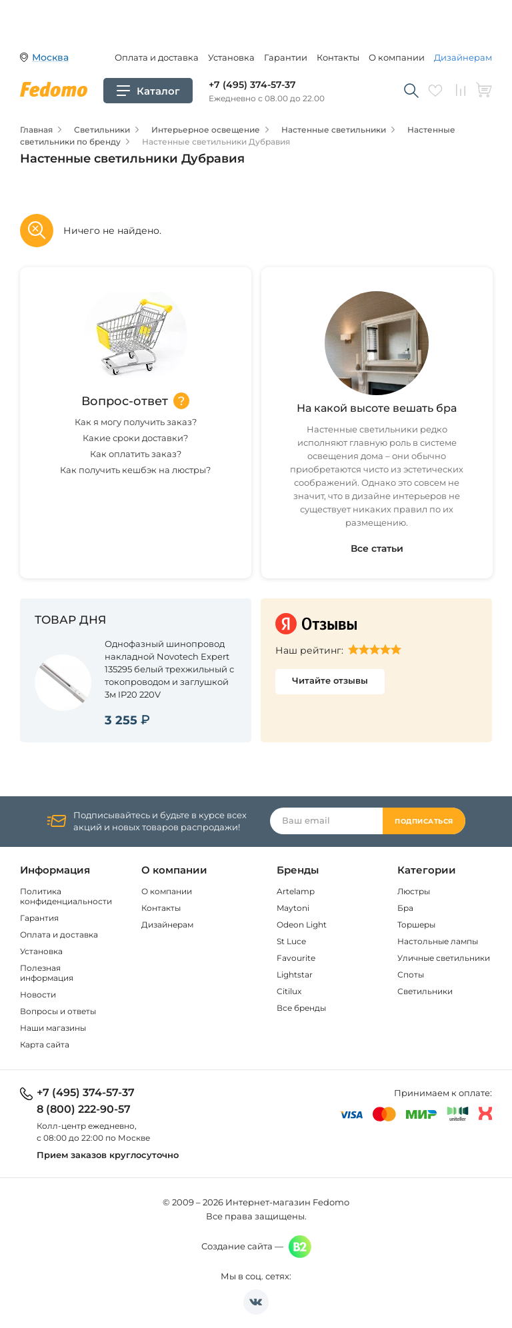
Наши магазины (53, 1028)
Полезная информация (46, 973)
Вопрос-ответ (124, 401)
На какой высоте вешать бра (377, 408)
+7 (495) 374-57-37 (252, 85)
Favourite (296, 958)
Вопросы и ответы (58, 1011)
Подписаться (424, 821)
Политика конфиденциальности (66, 896)
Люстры (413, 891)
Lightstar (295, 975)
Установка (231, 57)
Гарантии (285, 57)
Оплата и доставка (157, 57)
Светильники (425, 991)
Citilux (289, 991)
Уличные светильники (443, 958)
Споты (410, 975)
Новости (38, 994)
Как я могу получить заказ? (136, 421)
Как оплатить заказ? (135, 453)
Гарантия (39, 918)
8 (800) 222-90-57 (84, 1109)
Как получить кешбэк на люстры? (135, 469)
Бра (405, 908)
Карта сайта (44, 1044)
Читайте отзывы (330, 680)
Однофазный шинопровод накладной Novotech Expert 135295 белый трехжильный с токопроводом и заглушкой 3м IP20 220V (169, 669)
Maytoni (293, 908)
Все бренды (301, 1008)
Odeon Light (302, 925)
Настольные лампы (437, 941)
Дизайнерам (463, 57)
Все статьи (377, 548)
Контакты (338, 57)
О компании (397, 57)
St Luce (291, 941)
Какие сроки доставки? (135, 437)
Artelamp (296, 891)
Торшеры (416, 925)
